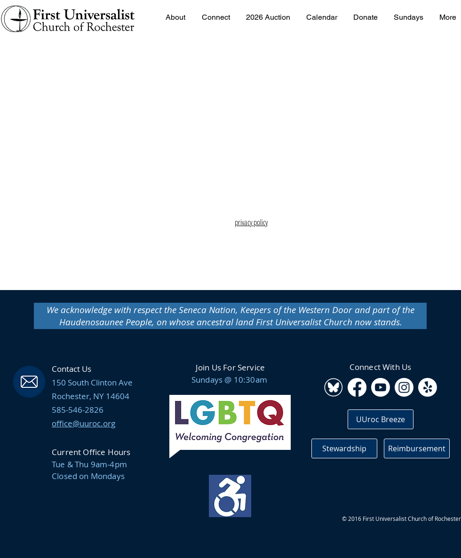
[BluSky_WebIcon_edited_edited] (333, 387)
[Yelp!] (427, 387)
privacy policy (251, 222)
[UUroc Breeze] (380, 419)
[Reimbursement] (417, 448)
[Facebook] (357, 387)
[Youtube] (380, 387)
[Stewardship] (344, 448)
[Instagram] (404, 387)
